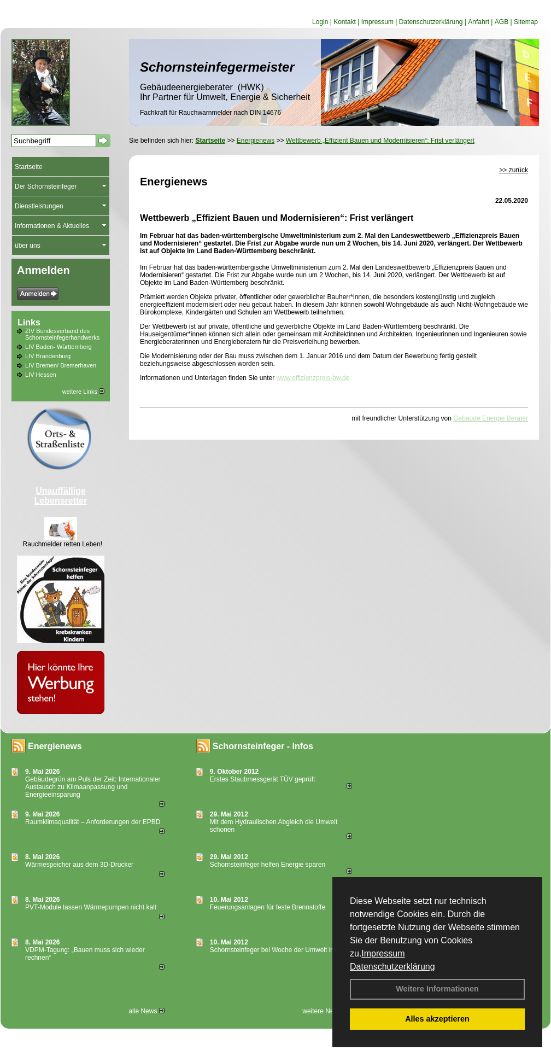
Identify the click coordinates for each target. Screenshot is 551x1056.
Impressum (383, 953)
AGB (501, 22)
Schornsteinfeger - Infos (263, 746)
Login (320, 22)
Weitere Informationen (437, 988)
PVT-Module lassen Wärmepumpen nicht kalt (90, 907)
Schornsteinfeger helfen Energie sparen (267, 864)
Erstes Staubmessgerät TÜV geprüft (262, 779)
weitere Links (83, 391)
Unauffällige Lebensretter (60, 495)
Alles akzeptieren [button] (437, 1018)
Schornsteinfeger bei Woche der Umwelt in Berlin (281, 950)
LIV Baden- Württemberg (58, 346)
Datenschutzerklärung (392, 966)
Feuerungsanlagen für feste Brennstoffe (267, 907)
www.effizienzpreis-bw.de (313, 378)
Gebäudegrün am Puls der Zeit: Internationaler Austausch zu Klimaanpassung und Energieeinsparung (92, 786)
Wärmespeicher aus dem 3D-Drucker (79, 864)
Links (28, 322)
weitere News (325, 1011)
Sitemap (526, 22)
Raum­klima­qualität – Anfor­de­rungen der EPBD (92, 822)
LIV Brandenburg (48, 356)
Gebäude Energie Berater (490, 418)
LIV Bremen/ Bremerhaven (60, 365)
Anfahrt (478, 22)
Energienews (55, 746)
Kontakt (344, 22)
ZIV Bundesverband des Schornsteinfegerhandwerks (62, 334)
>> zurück (513, 170)
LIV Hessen (40, 374)
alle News (146, 1011)
